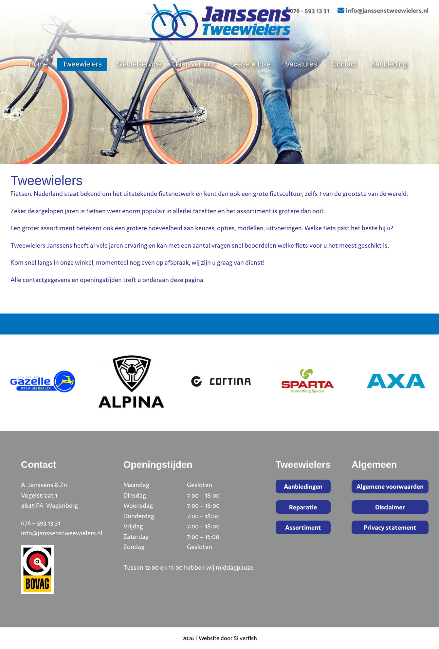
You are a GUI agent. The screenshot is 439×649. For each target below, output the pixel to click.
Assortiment (303, 527)
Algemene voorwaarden (390, 486)
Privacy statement (390, 527)
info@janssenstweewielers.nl (383, 10)
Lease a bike (250, 83)
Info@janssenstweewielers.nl (61, 533)
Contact (344, 83)
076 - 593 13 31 (305, 10)
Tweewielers (82, 83)
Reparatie (303, 507)
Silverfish (245, 638)
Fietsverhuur (195, 83)
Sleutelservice (138, 83)
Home (38, 83)
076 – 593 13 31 (40, 523)
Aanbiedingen (303, 486)
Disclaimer (390, 507)
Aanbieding (389, 83)
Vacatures (301, 83)
